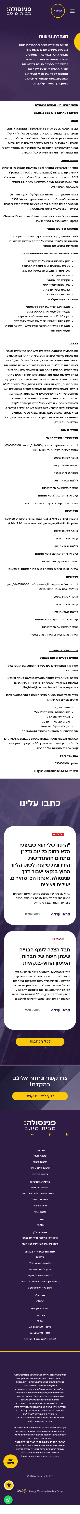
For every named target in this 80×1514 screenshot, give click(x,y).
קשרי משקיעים (40, 1308)
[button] (72, 11)
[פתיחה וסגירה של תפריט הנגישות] (9, 1485)
